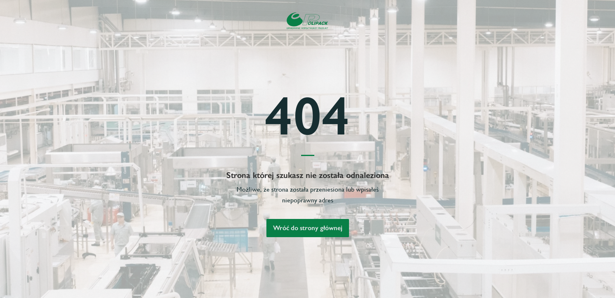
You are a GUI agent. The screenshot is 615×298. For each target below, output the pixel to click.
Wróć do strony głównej (307, 228)
